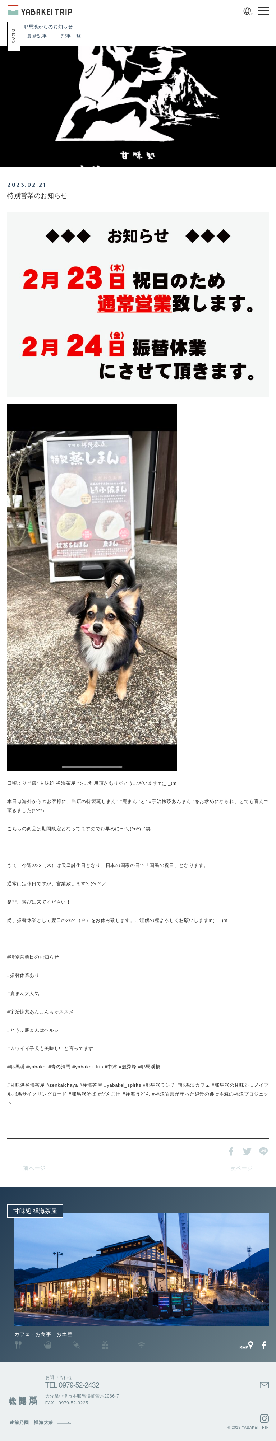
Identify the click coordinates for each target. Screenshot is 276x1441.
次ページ (241, 1168)
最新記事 (37, 36)
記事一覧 (71, 36)
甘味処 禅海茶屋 (35, 1211)
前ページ (34, 1168)
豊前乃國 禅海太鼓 (31, 1422)
